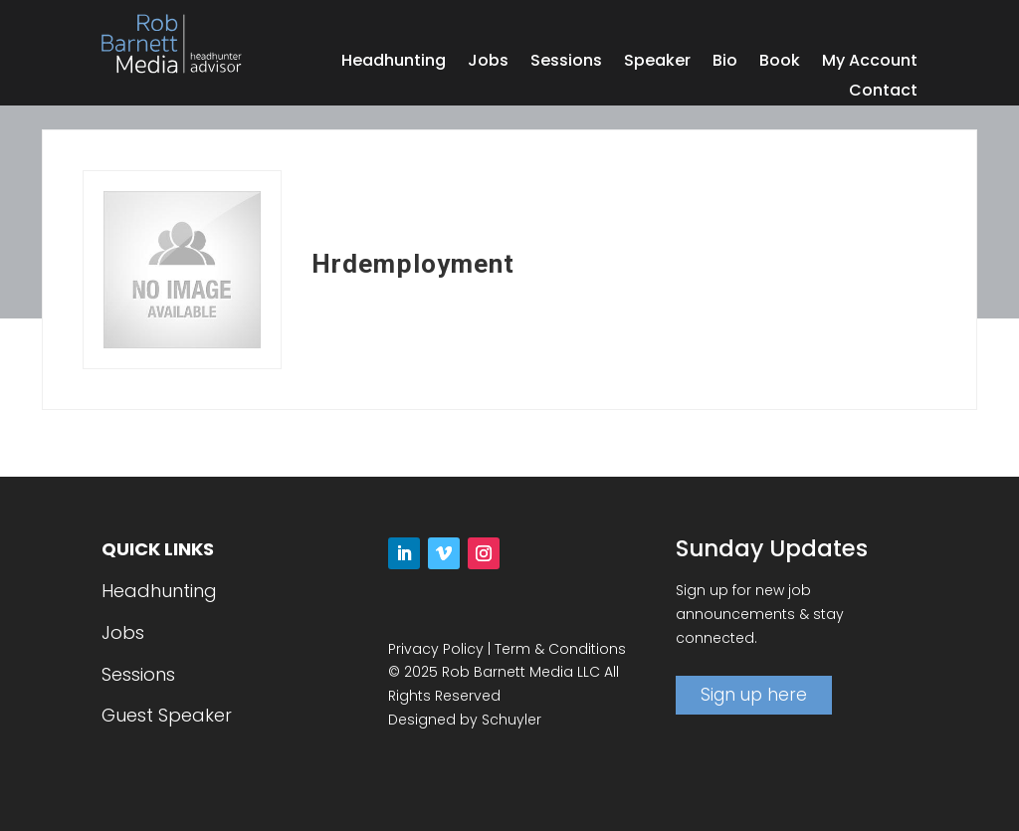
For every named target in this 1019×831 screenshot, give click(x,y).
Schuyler (511, 719)
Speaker (657, 63)
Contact (883, 93)
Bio (725, 63)
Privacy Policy (436, 649)
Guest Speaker (167, 715)
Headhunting (393, 63)
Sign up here (754, 695)
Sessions (566, 63)
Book (779, 63)
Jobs (488, 63)
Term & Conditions (560, 649)
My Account (869, 63)
